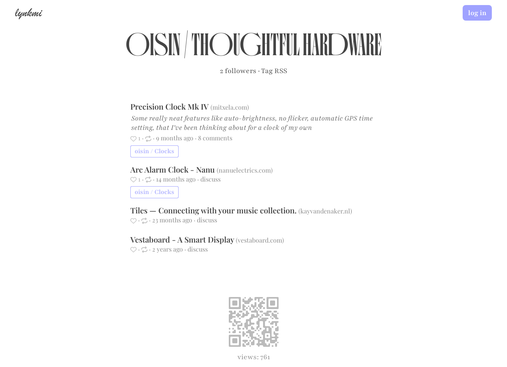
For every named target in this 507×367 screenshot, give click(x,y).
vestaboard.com (260, 240)
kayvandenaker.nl (325, 211)
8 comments (215, 138)
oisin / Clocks (154, 151)
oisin (153, 49)
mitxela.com (229, 107)
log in (477, 12)
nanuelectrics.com (245, 170)
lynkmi (28, 12)
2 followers (238, 70)
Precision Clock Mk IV (170, 106)
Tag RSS (274, 70)
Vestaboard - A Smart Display (183, 239)
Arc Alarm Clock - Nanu (173, 169)
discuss (210, 179)
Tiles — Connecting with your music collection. (214, 210)
